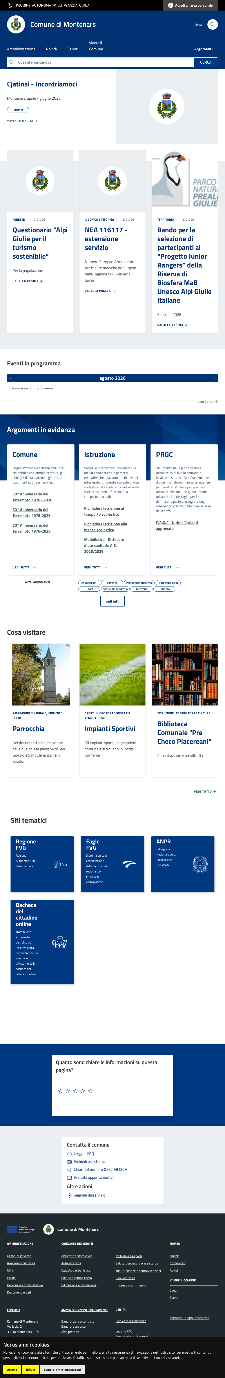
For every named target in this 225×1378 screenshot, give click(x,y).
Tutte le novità (22, 121)
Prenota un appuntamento (189, 1317)
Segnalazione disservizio (132, 1336)
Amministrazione (20, 1243)
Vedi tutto (208, 401)
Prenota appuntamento (93, 1177)
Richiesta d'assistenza (131, 1320)
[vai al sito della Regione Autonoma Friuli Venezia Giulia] (50, 5)
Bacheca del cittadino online (27, 914)
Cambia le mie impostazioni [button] (62, 1369)
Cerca (206, 62)
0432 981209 (100, 1169)
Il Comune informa (99, 219)
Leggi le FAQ (84, 1153)
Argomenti (203, 49)
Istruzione (99, 454)
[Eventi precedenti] (10, 378)
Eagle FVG (93, 844)
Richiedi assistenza (89, 1161)
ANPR (163, 841)
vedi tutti (112, 601)
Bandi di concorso (73, 1326)
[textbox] (111, 1091)
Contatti (13, 1310)
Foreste (19, 219)
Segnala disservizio (89, 1195)
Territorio (165, 219)
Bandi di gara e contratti (77, 1321)
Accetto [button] (12, 1369)
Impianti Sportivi (110, 728)
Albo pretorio (70, 1331)
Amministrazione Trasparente (84, 1310)
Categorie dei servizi (77, 1243)
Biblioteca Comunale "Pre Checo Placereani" (184, 732)
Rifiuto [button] (30, 1369)
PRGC (164, 454)
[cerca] (212, 24)
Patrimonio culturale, (30, 713)
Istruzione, (166, 713)
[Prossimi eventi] (214, 378)
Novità (175, 1243)
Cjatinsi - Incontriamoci (42, 84)
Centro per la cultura (192, 713)
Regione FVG (26, 844)
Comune (25, 454)
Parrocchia (29, 728)
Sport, (90, 713)
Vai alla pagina (28, 281)
